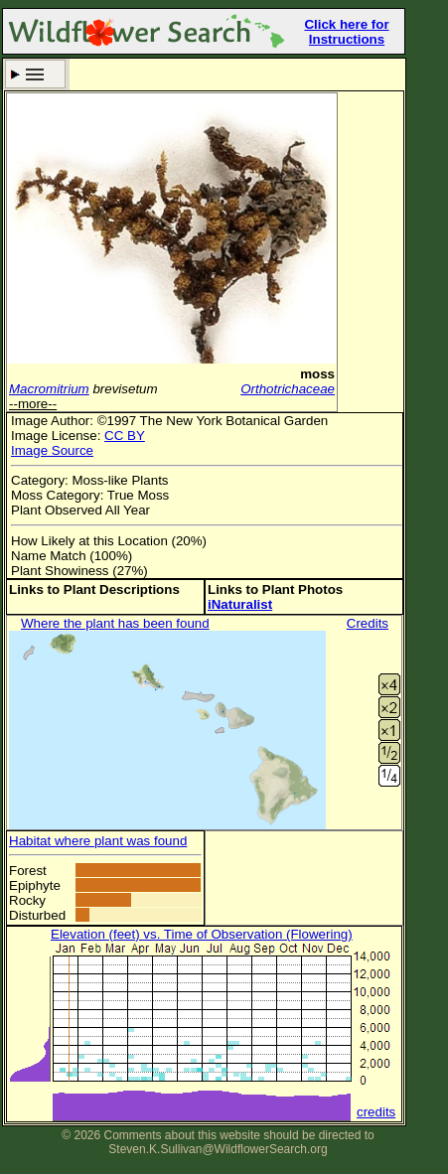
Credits (367, 623)
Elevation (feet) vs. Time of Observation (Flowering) (202, 934)
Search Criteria (35, 74)
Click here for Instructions (346, 32)
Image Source (52, 450)
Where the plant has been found (115, 623)
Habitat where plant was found (98, 840)
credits (376, 1111)
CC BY (124, 435)
